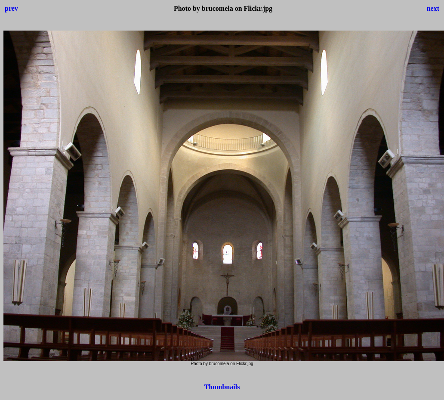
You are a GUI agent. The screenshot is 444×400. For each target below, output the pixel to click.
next (433, 8)
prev (11, 8)
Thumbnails (222, 387)
